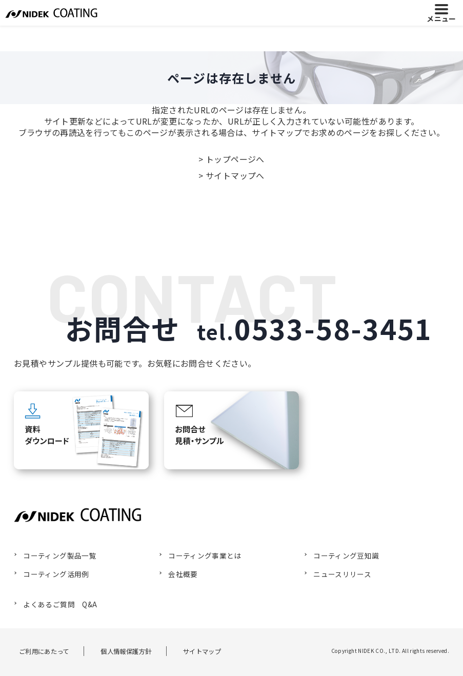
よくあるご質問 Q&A (55, 603)
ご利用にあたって (41, 650)
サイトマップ (210, 650)
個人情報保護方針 (129, 650)
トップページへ (235, 159)
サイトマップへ (235, 175)
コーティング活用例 (51, 573)
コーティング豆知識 (341, 556)
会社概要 (179, 573)
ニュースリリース (338, 573)
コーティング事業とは (200, 556)
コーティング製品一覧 (55, 556)
